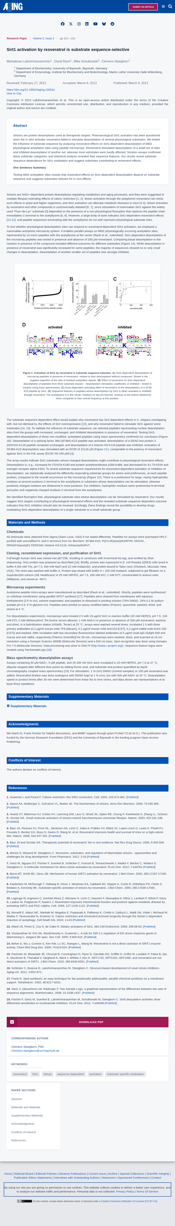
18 (49, 649)
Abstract (16, 1099)
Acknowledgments (23, 1123)
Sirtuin (48, 1074)
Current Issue (97, 1173)
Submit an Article (143, 7)
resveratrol (20, 1074)
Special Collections (132, 1173)
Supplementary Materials (27, 706)
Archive (113, 1173)
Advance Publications (72, 1173)
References (18, 1140)
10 (9, 219)
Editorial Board (23, 1173)
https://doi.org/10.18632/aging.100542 (31, 89)
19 (66, 671)
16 (76, 562)
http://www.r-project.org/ (107, 645)
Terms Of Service (147, 1191)
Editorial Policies (46, 1173)
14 (23, 428)
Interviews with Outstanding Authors (77, 1177)
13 (84, 423)
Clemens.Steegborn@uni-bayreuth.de (35, 1050)
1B (8, 440)
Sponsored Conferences (133, 1177)
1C (106, 449)
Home (8, 1173)
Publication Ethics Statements (33, 1177)
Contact (156, 1177)
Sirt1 (35, 1074)
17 (80, 596)
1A (132, 243)
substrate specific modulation (125, 1074)
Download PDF (55, 1022)
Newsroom (109, 1177)
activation (95, 1074)
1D (98, 477)
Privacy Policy (125, 1191)
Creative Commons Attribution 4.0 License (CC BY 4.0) (129, 1201)
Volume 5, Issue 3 (43, 38)
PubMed (132, 797)
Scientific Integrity (158, 1173)
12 (13, 219)
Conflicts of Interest (23, 1132)
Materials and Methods (25, 1107)
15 (27, 428)
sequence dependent (70, 1074)
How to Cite (14, 93)
